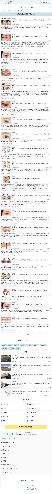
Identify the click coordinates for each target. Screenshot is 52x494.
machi (49, 295)
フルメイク (11, 348)
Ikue (50, 40)
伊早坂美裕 (48, 90)
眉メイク (4, 345)
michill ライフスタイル (46, 395)
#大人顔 (8, 158)
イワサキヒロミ (48, 152)
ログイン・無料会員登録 (26, 427)
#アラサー (14, 255)
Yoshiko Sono (48, 107)
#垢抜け (5, 129)
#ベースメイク (15, 48)
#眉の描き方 (4, 330)
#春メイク (9, 48)
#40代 (12, 31)
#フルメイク (4, 48)
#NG (7, 66)
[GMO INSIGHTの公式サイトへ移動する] (26, 479)
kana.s (49, 123)
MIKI (50, 264)
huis (50, 182)
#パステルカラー (10, 206)
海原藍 (49, 361)
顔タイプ (23, 345)
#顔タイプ (3, 158)
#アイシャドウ (12, 98)
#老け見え (8, 31)
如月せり (49, 378)
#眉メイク (3, 143)
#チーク (3, 31)
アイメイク (4, 348)
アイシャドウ (29, 345)
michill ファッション (47, 370)
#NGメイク (4, 190)
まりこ (49, 75)
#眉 (2, 129)
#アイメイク (12, 66)
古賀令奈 (49, 24)
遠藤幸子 (49, 248)
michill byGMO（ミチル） (6, 11)
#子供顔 (8, 173)
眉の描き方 (43, 345)
